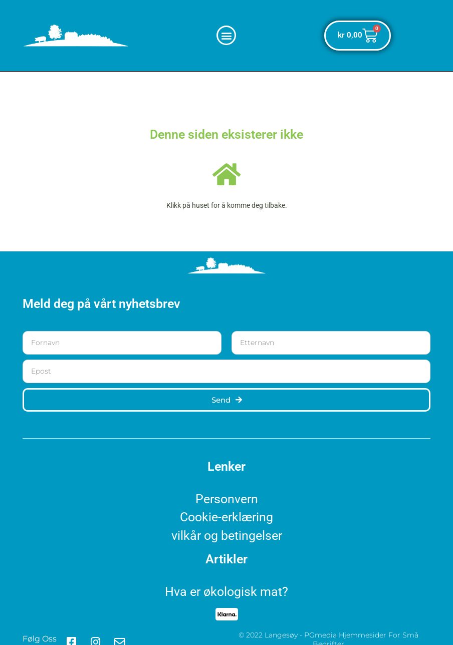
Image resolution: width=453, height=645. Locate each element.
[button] (226, 35)
